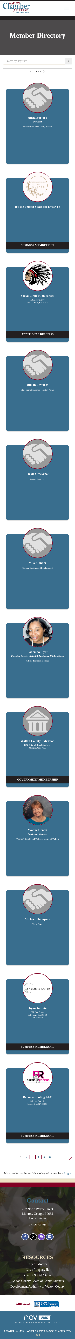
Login (67, 1173)
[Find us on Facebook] (25, 1236)
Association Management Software (37, 1319)
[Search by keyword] (34, 61)
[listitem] (37, 125)
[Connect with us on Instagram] (41, 1236)
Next (70, 1158)
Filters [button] (37, 71)
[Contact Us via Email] (50, 1236)
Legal (37, 1334)
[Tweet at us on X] (33, 1236)
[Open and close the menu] (50, 8)
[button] (68, 61)
